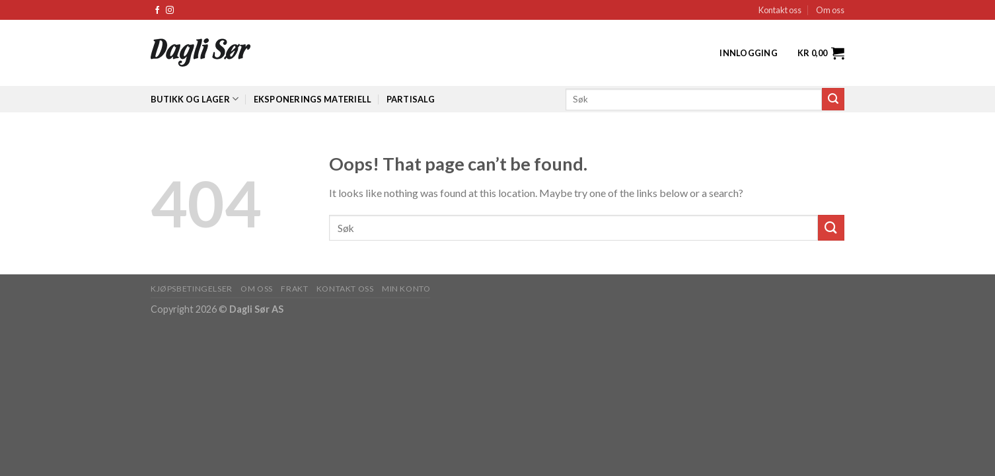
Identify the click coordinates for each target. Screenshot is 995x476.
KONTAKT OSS (345, 289)
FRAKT (294, 289)
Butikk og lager (195, 99)
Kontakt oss (779, 10)
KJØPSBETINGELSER (192, 289)
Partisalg (411, 99)
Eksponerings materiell (313, 99)
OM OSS (256, 289)
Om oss (830, 10)
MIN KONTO (406, 289)
